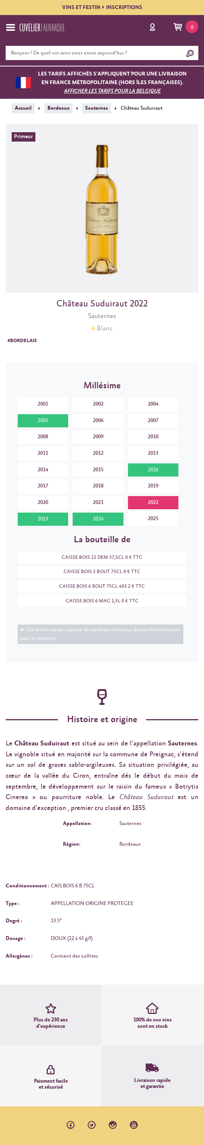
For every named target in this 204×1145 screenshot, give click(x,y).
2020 (43, 502)
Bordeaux (58, 108)
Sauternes (96, 108)
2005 (43, 421)
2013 (153, 453)
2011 (43, 453)
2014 (43, 470)
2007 (153, 421)
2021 (98, 502)
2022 (153, 502)
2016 (153, 470)
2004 (153, 404)
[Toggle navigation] (10, 27)
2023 (43, 519)
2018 (98, 486)
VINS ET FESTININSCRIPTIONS (102, 8)
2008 (43, 437)
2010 (153, 437)
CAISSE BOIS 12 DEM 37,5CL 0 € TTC (98, 557)
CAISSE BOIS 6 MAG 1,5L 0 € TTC (98, 601)
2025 (153, 519)
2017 (43, 486)
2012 (98, 453)
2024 (98, 519)
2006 (98, 421)
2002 (98, 404)
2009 (98, 437)
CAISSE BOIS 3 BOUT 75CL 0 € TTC (98, 572)
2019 (153, 486)
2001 (43, 404)
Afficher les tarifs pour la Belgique (112, 91)
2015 (98, 470)
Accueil (23, 108)
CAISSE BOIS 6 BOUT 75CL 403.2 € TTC (98, 586)
